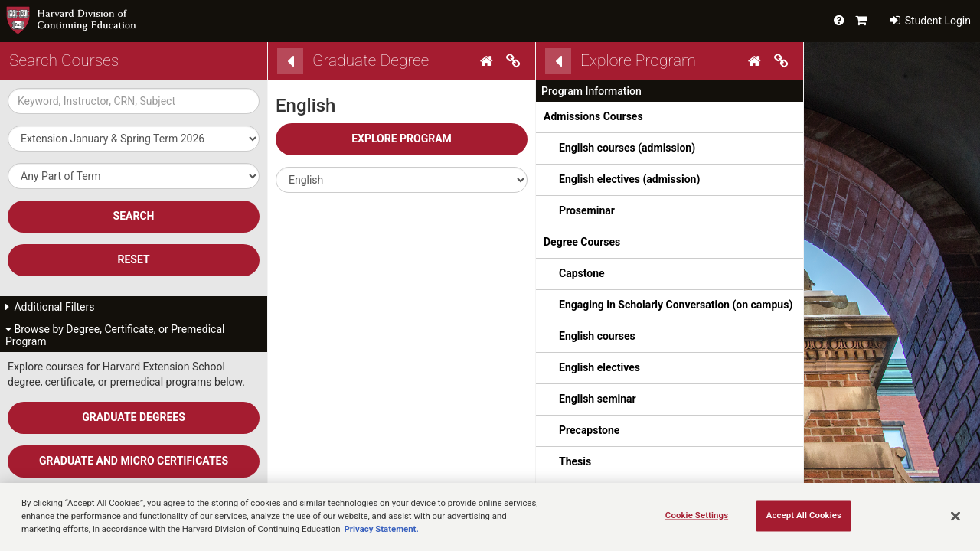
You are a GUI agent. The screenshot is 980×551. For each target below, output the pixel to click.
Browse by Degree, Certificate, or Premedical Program (114, 335)
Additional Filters (50, 307)
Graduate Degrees (133, 417)
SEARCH (134, 216)
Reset (133, 259)
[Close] (955, 516)
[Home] (488, 61)
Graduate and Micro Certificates (133, 461)
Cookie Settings (696, 515)
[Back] (290, 61)
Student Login (930, 21)
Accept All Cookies (803, 515)
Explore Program (401, 138)
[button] (402, 180)
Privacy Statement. (382, 528)
